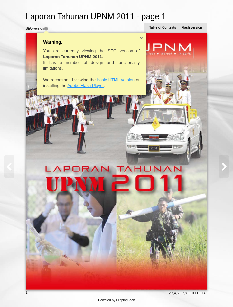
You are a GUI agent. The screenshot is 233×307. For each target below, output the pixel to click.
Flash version (192, 27)
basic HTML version (116, 79)
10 (192, 293)
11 (196, 293)
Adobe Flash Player (85, 85)
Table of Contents (162, 27)
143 (204, 293)
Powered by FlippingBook (116, 300)
